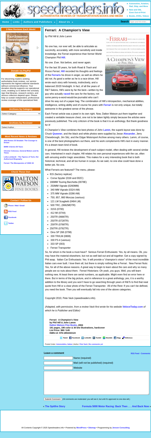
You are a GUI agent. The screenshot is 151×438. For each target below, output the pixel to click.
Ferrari (107, 105)
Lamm (106, 130)
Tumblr (98, 338)
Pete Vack (83, 344)
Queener (57, 133)
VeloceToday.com (132, 306)
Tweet (65, 338)
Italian (69, 344)
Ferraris (56, 75)
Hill (63, 57)
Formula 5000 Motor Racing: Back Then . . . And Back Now (115, 411)
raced (67, 93)
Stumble (109, 338)
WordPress (81, 432)
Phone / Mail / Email (14, 205)
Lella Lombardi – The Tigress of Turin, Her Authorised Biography (21, 158)
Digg (118, 338)
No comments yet (96, 344)
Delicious (129, 338)
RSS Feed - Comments (140, 353)
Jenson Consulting (121, 432)
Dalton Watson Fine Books (63, 325)
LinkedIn (87, 338)
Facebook (76, 338)
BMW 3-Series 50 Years (13, 147)
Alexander (129, 133)
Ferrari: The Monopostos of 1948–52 (19, 163)
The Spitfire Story (55, 411)
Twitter (9, 223)
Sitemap (92, 432)
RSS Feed (10, 211)
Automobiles (61, 344)
